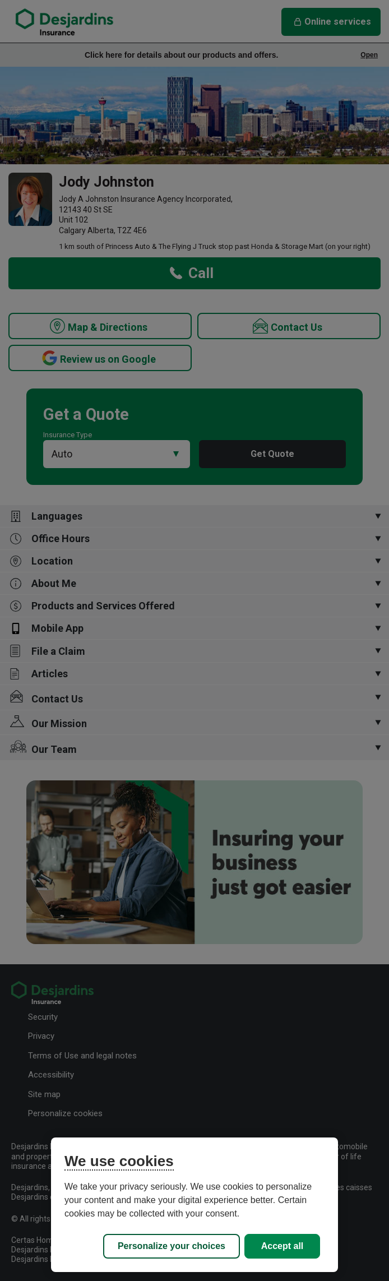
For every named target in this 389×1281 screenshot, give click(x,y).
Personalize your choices (171, 1246)
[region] (194, 1204)
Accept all (282, 1246)
